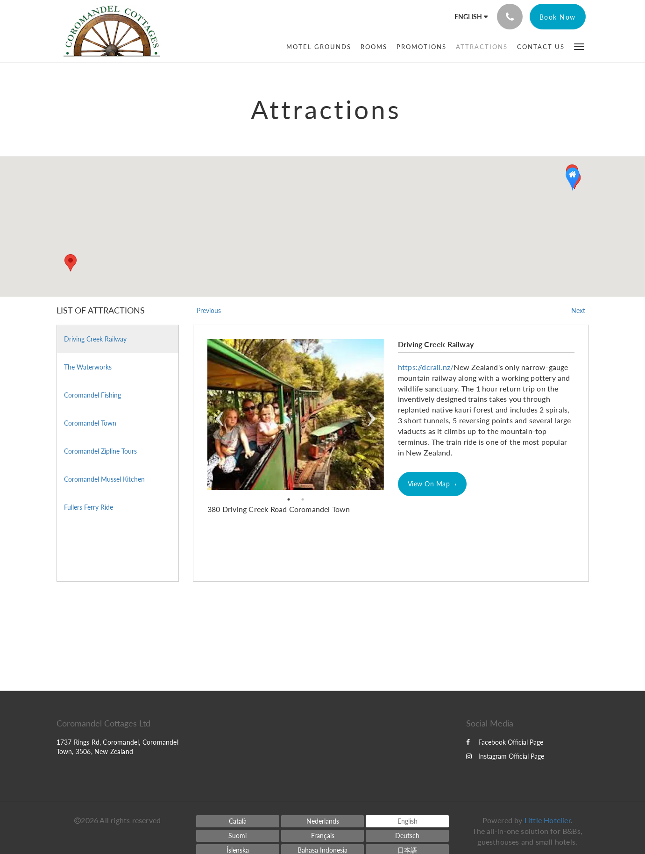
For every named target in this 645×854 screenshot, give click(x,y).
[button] (579, 46)
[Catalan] (237, 821)
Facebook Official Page (504, 742)
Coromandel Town (90, 423)
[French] (322, 836)
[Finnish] (237, 836)
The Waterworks (88, 367)
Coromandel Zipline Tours (100, 451)
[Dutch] (322, 821)
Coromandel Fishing (92, 395)
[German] (407, 836)
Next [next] (371, 414)
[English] (407, 821)
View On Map (429, 484)
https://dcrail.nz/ (426, 367)
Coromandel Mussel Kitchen (104, 479)
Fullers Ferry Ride (88, 507)
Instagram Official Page (505, 756)
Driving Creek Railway (95, 339)
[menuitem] (319, 47)
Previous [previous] (219, 414)
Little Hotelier (548, 820)
